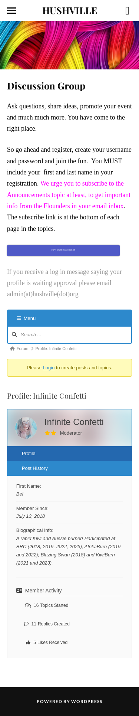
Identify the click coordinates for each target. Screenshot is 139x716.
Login (49, 367)
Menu (26, 318)
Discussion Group (46, 85)
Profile (29, 453)
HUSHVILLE (69, 10)
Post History (35, 468)
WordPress (86, 701)
